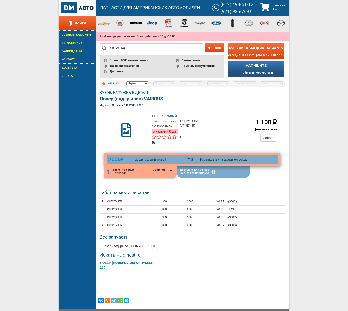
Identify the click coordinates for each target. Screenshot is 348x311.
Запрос (268, 138)
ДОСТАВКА (69, 67)
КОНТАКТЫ (69, 59)
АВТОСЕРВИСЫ (72, 43)
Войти (80, 23)
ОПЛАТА (67, 76)
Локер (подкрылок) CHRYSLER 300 (129, 246)
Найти (217, 48)
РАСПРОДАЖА (71, 51)
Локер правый (164, 116)
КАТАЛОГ (114, 83)
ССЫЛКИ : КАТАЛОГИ (76, 34)
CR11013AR (115, 159)
